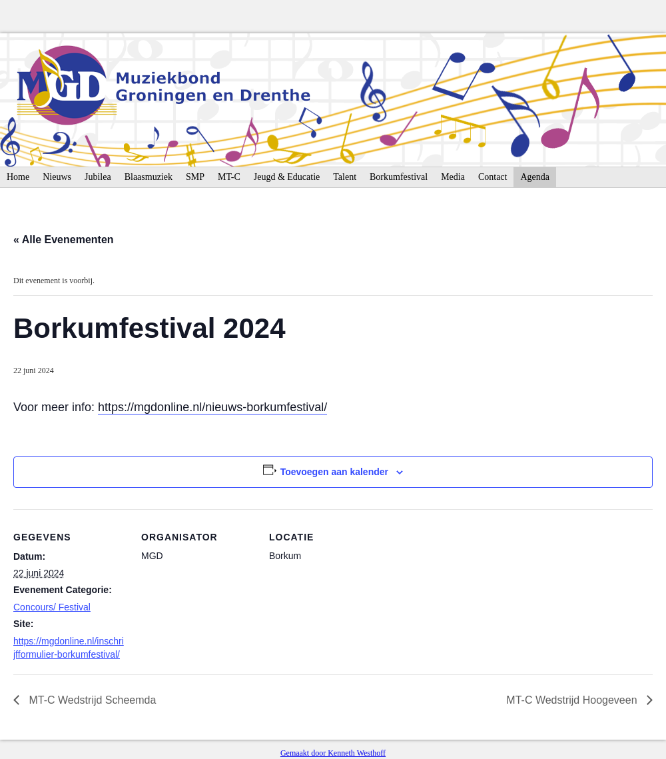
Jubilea (98, 177)
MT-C (229, 177)
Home (18, 177)
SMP (195, 177)
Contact (492, 177)
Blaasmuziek (148, 177)
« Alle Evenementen (63, 239)
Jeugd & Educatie (287, 177)
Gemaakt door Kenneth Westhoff (333, 753)
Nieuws (57, 177)
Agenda (534, 177)
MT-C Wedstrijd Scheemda (91, 700)
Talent (344, 177)
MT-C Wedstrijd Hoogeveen (573, 700)
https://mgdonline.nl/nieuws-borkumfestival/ (212, 407)
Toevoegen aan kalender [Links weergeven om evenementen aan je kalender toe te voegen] (334, 471)
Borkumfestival (399, 177)
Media (453, 177)
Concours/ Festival (52, 607)
